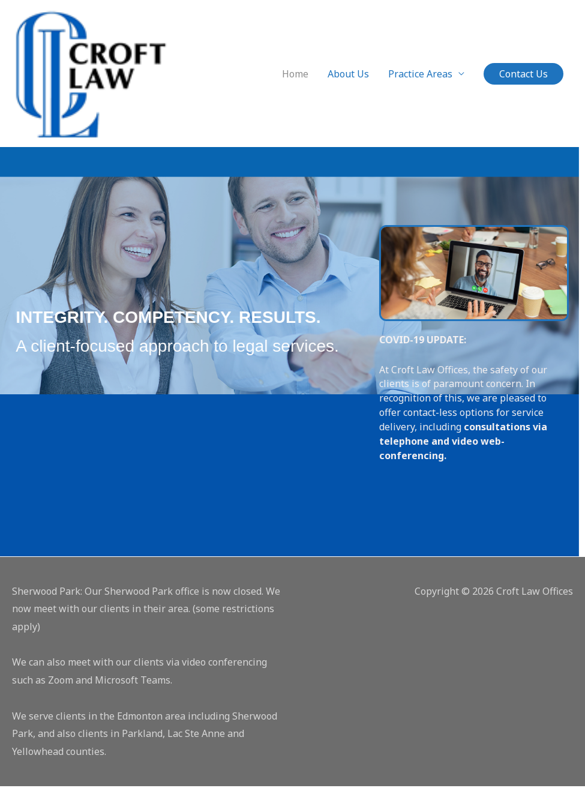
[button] (523, 83)
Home (295, 83)
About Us (348, 83)
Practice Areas (420, 83)
